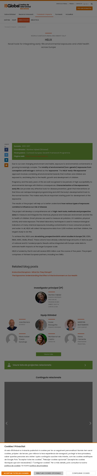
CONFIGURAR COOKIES (81, 473)
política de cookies (12, 466)
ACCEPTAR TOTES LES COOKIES (16, 473)
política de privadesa (39, 466)
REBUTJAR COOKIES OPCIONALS (48, 473)
